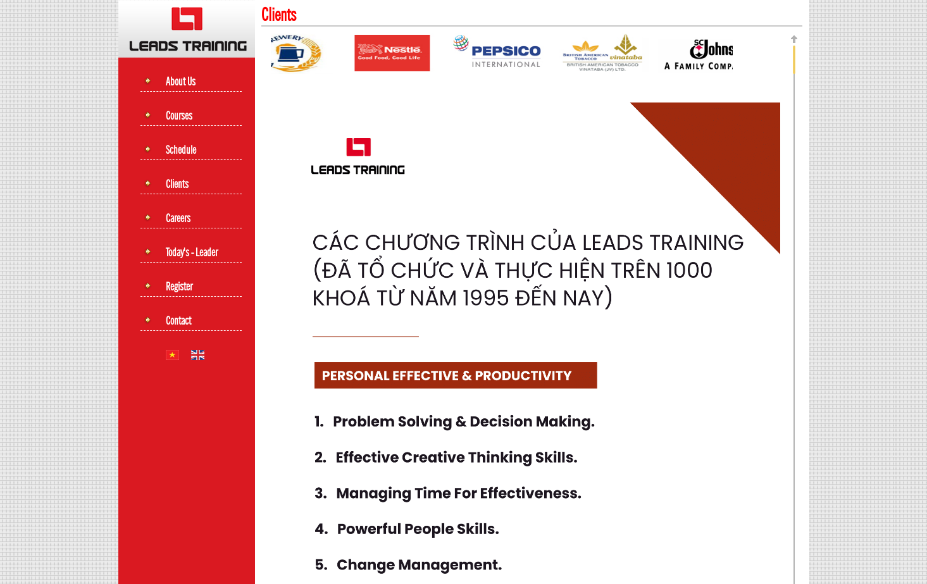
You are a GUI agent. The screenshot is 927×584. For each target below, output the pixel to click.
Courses (179, 116)
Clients (177, 184)
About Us (181, 82)
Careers (178, 219)
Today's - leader (192, 253)
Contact (178, 321)
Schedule (181, 150)
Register (179, 287)
